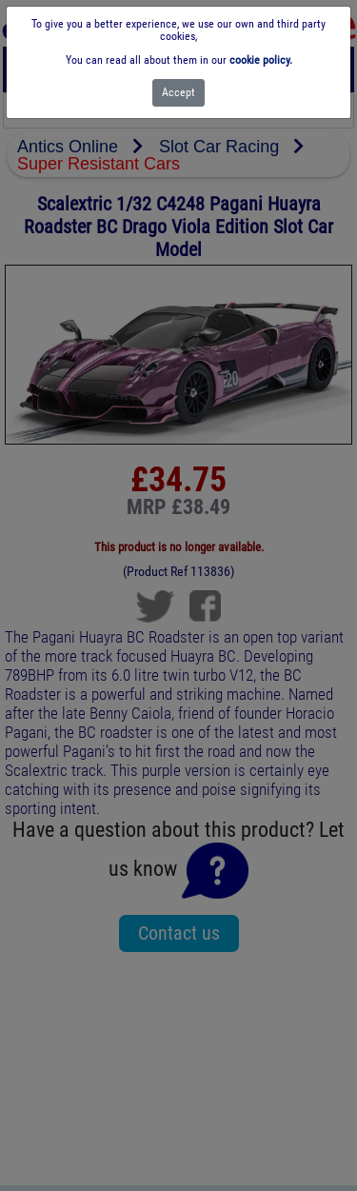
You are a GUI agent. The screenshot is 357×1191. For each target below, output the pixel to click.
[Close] (178, 93)
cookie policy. (260, 60)
